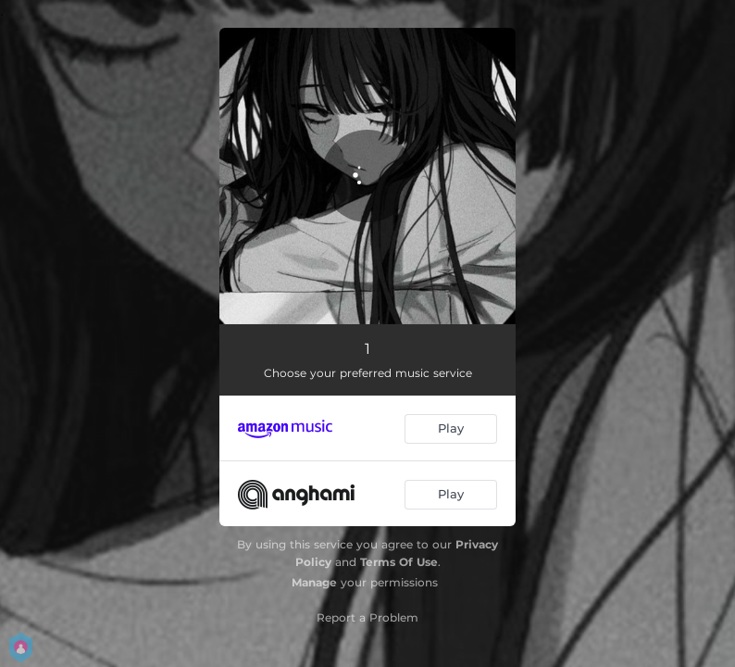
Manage (314, 582)
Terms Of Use (399, 562)
